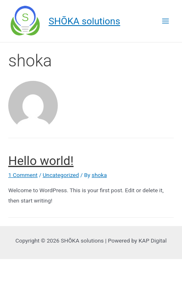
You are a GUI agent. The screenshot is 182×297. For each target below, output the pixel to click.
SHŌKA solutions (85, 21)
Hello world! (40, 160)
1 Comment (23, 175)
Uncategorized (61, 175)
